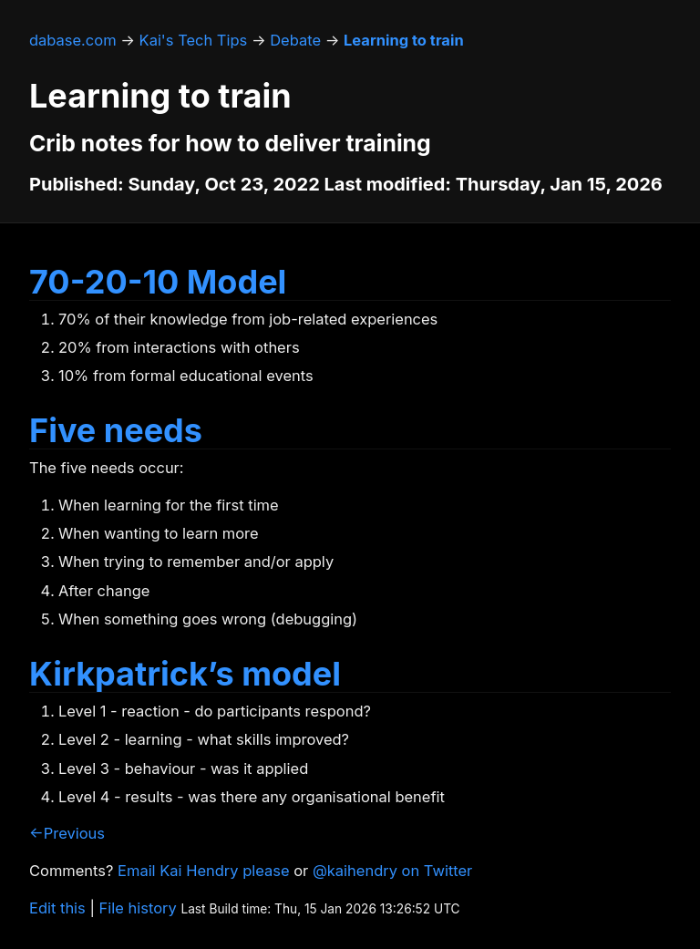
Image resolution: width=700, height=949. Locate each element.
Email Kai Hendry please (204, 870)
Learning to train (404, 40)
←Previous (67, 833)
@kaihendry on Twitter (392, 870)
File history (138, 908)
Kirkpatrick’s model (185, 674)
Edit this (57, 908)
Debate (295, 40)
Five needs (115, 430)
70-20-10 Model (157, 282)
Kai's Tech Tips (193, 40)
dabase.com (73, 40)
